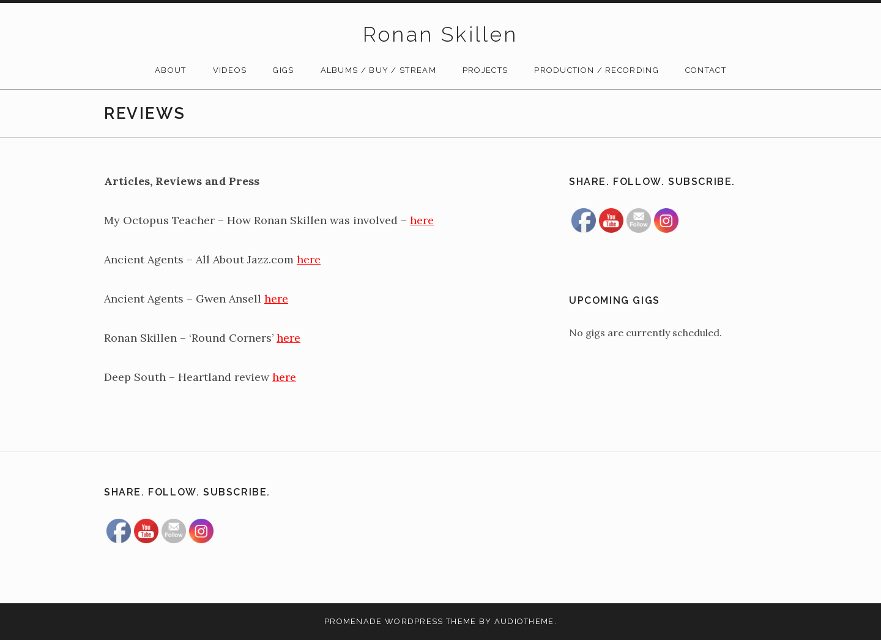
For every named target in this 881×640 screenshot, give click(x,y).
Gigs (283, 70)
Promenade (353, 621)
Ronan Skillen (440, 34)
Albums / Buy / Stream (378, 70)
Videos (230, 70)
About (171, 70)
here (422, 220)
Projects (485, 70)
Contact (705, 70)
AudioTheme (524, 621)
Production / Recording (596, 70)
